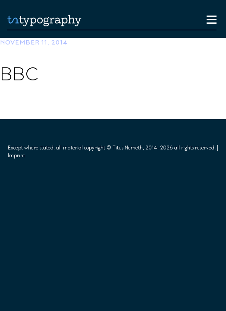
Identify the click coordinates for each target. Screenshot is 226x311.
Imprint (16, 155)
